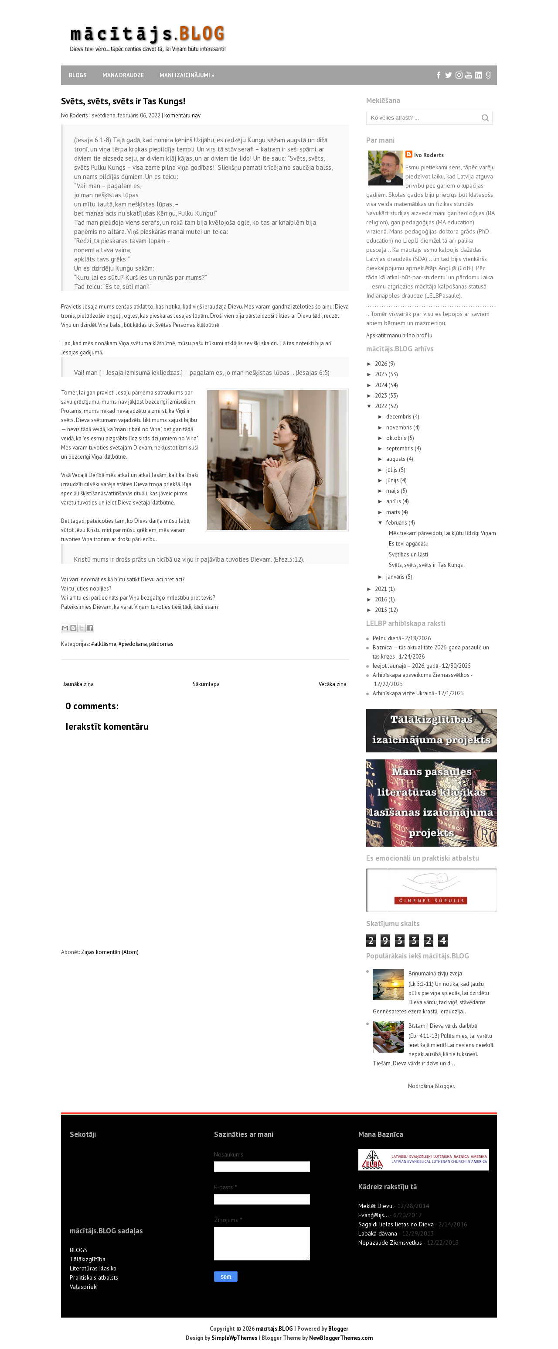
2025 (381, 374)
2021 (381, 589)
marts (393, 512)
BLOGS (79, 1250)
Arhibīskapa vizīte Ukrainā (403, 693)
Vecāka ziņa (333, 684)
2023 (381, 395)
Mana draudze (123, 75)
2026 (381, 363)
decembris (399, 416)
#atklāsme (103, 644)
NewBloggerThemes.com (341, 1338)
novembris (399, 427)
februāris (397, 522)
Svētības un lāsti (408, 554)
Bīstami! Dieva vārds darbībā (442, 1026)
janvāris (396, 576)
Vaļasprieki (84, 1287)
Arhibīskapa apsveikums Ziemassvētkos (421, 675)
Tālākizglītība (87, 1259)
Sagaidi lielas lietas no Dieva (396, 1224)
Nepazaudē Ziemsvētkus (390, 1242)
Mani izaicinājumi (187, 75)
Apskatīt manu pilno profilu (399, 335)
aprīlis (394, 501)
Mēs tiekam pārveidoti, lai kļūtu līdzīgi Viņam (442, 533)
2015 (381, 610)
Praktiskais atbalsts (94, 1277)
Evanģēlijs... (373, 1215)
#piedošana (133, 644)
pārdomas (161, 644)
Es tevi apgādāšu (409, 543)
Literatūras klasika (93, 1268)
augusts (396, 459)
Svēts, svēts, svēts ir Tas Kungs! (123, 101)
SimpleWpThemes (234, 1338)
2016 (381, 599)
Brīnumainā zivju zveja (435, 973)
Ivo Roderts (429, 155)
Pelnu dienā (387, 638)
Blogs (78, 75)
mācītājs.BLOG (274, 1328)
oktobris (397, 438)
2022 (381, 406)
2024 (381, 385)
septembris (400, 448)
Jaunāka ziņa (78, 684)
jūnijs (393, 480)
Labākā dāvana (377, 1233)
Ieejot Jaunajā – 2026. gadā (405, 665)
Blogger (444, 1086)
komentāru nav (182, 115)
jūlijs (392, 470)
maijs (393, 490)
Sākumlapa (206, 684)
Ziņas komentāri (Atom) (110, 952)
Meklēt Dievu (375, 1206)
